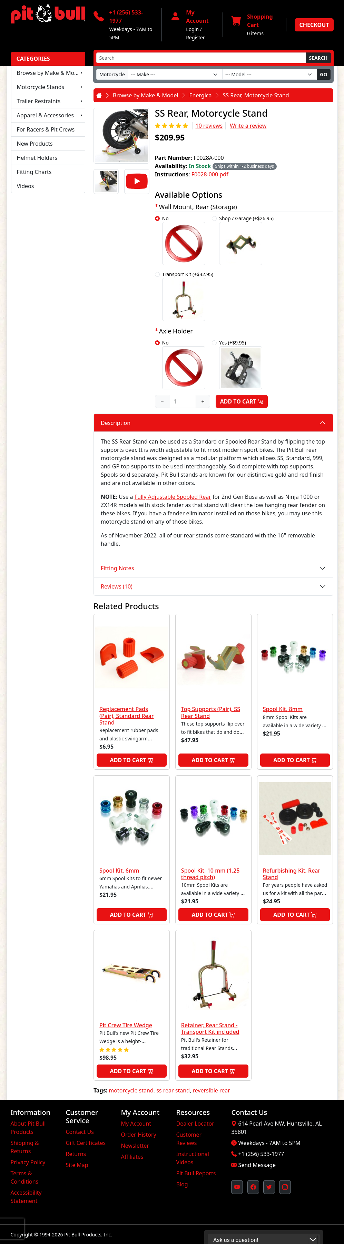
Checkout (314, 25)
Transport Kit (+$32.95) (188, 296)
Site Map (77, 1165)
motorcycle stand (131, 1090)
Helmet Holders (37, 158)
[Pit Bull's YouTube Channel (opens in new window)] (237, 1187)
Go (323, 74)
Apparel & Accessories (45, 115)
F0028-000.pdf (209, 174)
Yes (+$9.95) (240, 364)
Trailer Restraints (39, 101)
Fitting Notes (117, 568)
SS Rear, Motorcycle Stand (256, 95)
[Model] (269, 74)
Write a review (248, 125)
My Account (136, 1123)
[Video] (136, 181)
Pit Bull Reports (196, 1173)
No (183, 240)
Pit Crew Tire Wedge (125, 1025)
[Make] (175, 74)
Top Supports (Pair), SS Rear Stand (210, 712)
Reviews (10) (116, 586)
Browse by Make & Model (49, 73)
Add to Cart (242, 401)
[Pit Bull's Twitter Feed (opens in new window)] (269, 1187)
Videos (25, 186)
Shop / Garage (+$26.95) (246, 240)
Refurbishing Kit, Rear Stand (292, 874)
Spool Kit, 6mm (119, 870)
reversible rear (211, 1090)
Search (318, 58)
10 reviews (209, 125)
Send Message (257, 1165)
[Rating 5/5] (172, 125)
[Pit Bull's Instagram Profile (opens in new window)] (285, 1187)
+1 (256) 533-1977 (261, 1154)
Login (192, 29)
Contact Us (80, 1132)
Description (115, 423)
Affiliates (132, 1156)
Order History (138, 1134)
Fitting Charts (34, 172)
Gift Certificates (86, 1143)
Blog (182, 1184)
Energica (200, 95)
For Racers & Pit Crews (46, 129)
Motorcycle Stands (41, 87)
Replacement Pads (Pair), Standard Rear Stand (126, 715)
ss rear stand (173, 1090)
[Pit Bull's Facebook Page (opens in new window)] (253, 1187)
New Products (35, 143)
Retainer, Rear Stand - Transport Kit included (210, 1028)
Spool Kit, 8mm (283, 709)
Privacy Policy (28, 1162)
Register (195, 37)
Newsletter (135, 1145)
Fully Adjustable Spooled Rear (173, 496)
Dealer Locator (195, 1123)
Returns (76, 1154)
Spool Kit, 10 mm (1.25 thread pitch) (210, 874)
